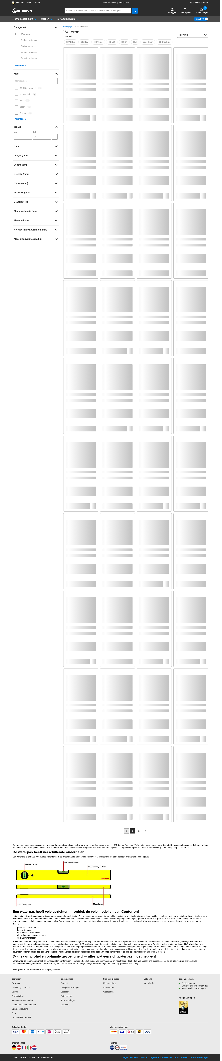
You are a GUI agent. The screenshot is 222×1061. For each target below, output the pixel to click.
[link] (36, 27)
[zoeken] (135, 11)
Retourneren (66, 996)
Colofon (15, 992)
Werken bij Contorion (21, 987)
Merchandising (109, 983)
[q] (97, 11)
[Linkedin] (149, 983)
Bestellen (65, 992)
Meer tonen (20, 66)
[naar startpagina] (22, 12)
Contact (64, 983)
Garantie (64, 1004)
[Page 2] (139, 831)
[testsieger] (117, 1049)
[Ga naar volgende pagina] (145, 831)
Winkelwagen (202, 11)
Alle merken (108, 987)
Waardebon (108, 992)
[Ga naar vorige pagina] (126, 831)
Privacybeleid (17, 996)
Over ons (16, 983)
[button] (172, 11)
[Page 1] (132, 831)
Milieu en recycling (20, 1009)
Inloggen (172, 11)
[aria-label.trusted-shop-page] (13, 3)
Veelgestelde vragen (199, 3)
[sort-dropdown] (192, 35)
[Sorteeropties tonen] (205, 35)
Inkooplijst (186, 11)
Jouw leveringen (68, 1000)
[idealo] (112, 1049)
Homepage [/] (67, 27)
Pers (14, 1013)
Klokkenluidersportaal (21, 1017)
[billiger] (123, 1049)
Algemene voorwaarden (22, 1000)
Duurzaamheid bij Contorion (24, 1004)
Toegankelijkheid (130, 1057)
